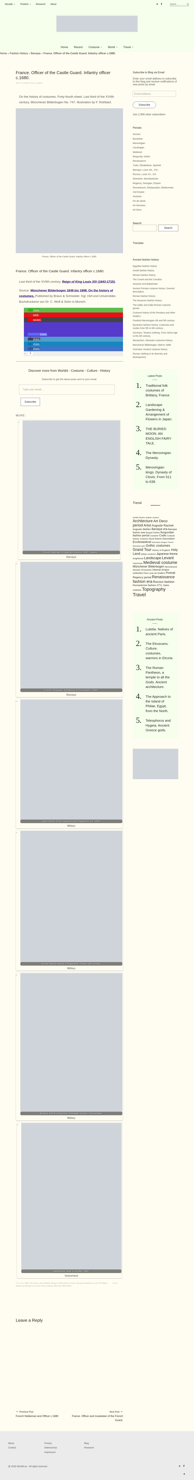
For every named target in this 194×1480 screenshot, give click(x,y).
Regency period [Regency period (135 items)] (142, 577)
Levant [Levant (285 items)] (168, 558)
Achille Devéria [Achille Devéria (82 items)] (139, 517)
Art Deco (137, 209)
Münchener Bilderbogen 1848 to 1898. (152, 345)
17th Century (33, 1283)
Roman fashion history (144, 296)
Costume (94, 47)
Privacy (48, 1443)
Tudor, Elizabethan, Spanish (147, 165)
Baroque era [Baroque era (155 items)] (159, 529)
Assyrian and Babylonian (145, 284)
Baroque (36, 53)
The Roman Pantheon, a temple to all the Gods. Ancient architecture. (158, 677)
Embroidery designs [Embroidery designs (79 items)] (159, 542)
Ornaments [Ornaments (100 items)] (146, 570)
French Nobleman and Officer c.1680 (37, 1413)
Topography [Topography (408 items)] (154, 589)
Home (64, 47)
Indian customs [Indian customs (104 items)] (148, 554)
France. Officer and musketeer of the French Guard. (96, 1416)
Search (137, 223)
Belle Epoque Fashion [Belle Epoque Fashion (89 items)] (150, 532)
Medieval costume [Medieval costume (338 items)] (160, 562)
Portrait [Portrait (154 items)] (170, 572)
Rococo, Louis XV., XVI (144, 174)
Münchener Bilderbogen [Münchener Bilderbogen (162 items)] (148, 566)
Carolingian (138, 147)
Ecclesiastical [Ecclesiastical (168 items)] (142, 542)
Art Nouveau (139, 205)
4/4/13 (18, 83)
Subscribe (30, 401)
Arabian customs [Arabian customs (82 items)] (152, 517)
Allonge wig (20, 1286)
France (73, 1283)
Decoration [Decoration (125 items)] (169, 538)
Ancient (136, 134)
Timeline (24, 4)
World (111, 47)
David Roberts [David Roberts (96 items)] (155, 539)
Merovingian (139, 143)
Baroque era (29, 1286)
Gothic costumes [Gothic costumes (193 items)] (158, 545)
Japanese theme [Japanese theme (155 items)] (167, 553)
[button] (34, 310)
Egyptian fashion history (145, 266)
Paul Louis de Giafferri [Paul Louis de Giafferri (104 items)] (154, 573)
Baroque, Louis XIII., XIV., (146, 170)
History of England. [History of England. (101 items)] (161, 550)
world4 (26, 83)
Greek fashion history (143, 270)
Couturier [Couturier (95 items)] (154, 536)
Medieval (137, 152)
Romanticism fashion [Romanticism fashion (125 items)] (144, 585)
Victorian (137, 196)
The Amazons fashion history (147, 300)
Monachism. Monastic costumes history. (153, 340)
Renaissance (139, 161)
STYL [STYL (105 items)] (159, 585)
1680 (26, 1283)
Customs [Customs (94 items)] (144, 539)
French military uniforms (44, 1286)
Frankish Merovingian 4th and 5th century (154, 320)
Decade (9, 4)
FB (161, 4)
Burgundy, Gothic (141, 156)
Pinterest (157, 4)
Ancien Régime (44, 1283)
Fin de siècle (139, 201)
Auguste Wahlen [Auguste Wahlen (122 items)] (142, 529)
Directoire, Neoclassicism (145, 178)
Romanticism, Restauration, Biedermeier (153, 187)
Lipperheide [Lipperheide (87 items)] (138, 563)
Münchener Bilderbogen (62, 1286)
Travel (127, 47)
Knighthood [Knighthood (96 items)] (138, 558)
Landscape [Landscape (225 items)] (152, 558)
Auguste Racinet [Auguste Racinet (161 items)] (163, 525)
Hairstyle (79, 1283)
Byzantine (138, 138)
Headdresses (88, 1283)
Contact (12, 1447)
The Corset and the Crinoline (147, 279)
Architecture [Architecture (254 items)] (143, 521)
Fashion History (19, 53)
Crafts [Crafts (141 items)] (163, 535)
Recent (78, 47)
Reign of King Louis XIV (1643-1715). (89, 281)
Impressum (50, 1452)
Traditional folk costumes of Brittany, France (157, 390)
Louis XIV (97, 1283)
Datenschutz (50, 1447)
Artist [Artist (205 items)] (147, 525)
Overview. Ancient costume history (150, 349)
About (54, 4)
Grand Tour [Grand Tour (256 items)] (142, 549)
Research (41, 4)
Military (105, 1283)
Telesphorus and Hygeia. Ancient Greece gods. (158, 725)
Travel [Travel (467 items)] (139, 594)
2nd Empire (138, 192)
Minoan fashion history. (144, 275)
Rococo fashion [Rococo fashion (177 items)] (163, 581)
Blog (86, 1443)
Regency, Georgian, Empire (147, 183)
